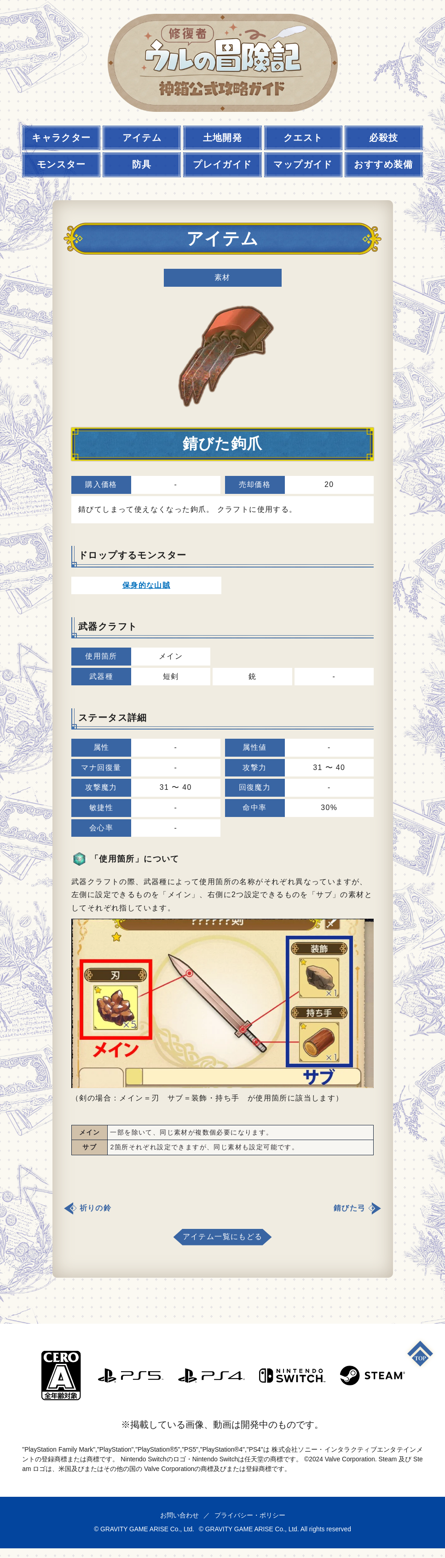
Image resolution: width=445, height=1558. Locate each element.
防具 (142, 164)
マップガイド (302, 164)
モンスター (61, 164)
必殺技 (384, 138)
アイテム (142, 138)
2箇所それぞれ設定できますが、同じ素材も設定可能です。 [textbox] (204, 1147)
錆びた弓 (350, 1208)
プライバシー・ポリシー (249, 1515)
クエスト (303, 138)
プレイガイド (222, 164)
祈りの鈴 (96, 1208)
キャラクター (61, 138)
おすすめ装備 (383, 164)
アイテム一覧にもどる (223, 1236)
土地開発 (223, 138)
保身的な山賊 (146, 585)
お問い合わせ (179, 1515)
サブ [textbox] (89, 1147)
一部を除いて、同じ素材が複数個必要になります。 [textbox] (191, 1132)
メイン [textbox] (89, 1132)
